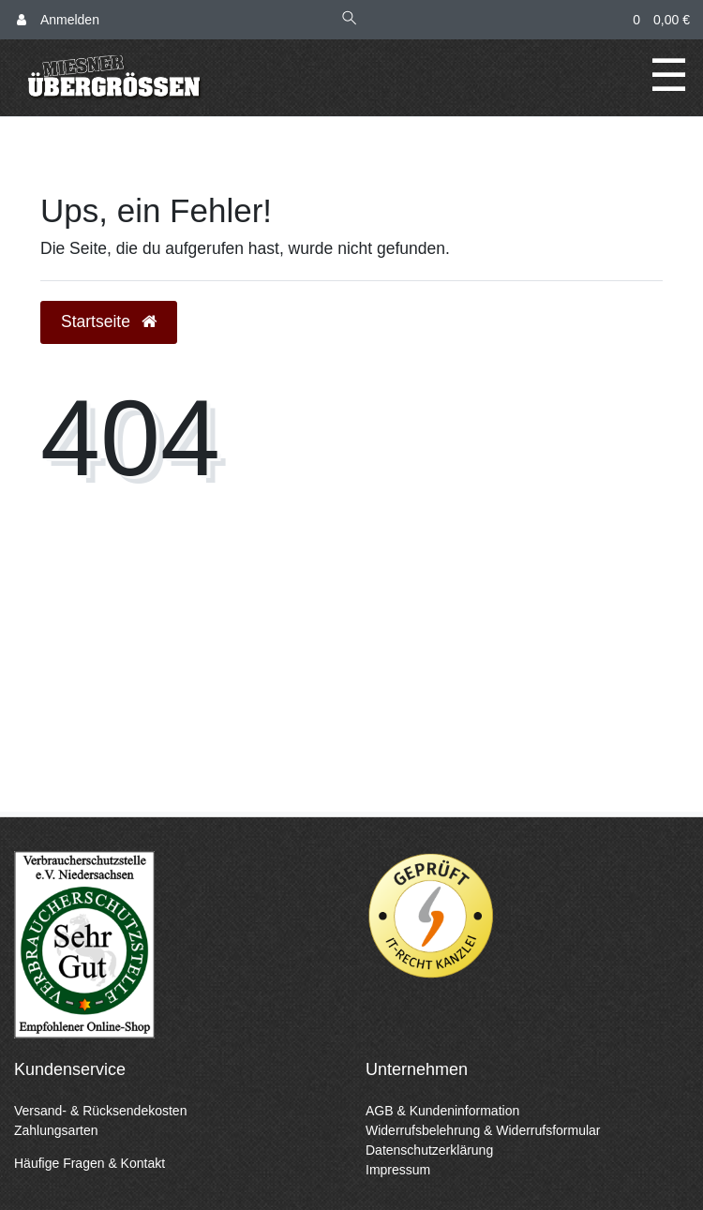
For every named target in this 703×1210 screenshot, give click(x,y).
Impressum (398, 1169)
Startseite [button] (109, 321)
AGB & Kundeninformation (442, 1110)
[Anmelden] (58, 20)
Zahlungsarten (56, 1130)
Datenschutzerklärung (429, 1150)
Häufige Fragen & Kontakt (89, 1163)
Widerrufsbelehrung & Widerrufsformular (483, 1130)
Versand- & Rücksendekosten (100, 1110)
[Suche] (349, 20)
